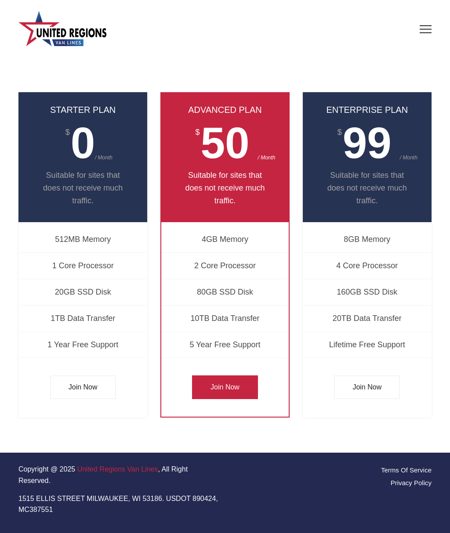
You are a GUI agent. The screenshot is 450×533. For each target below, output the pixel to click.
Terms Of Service (406, 470)
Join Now (83, 387)
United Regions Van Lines (117, 469)
